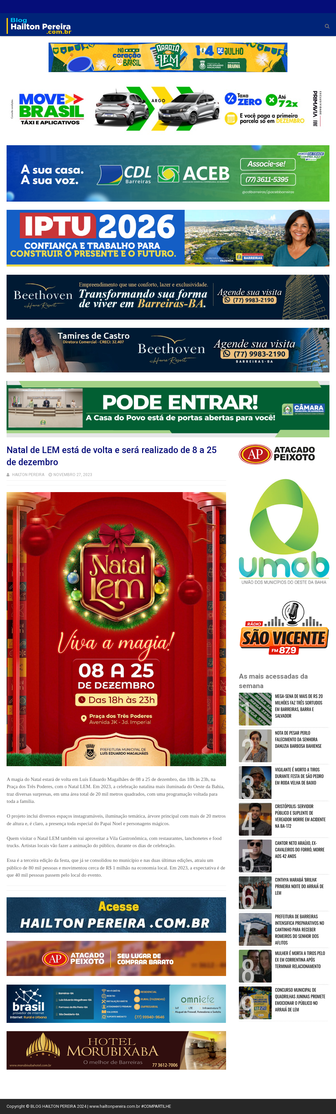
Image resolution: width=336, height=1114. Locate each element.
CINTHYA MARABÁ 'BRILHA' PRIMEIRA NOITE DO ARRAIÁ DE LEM (299, 886)
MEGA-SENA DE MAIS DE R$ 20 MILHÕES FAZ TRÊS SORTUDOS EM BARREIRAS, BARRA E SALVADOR (299, 706)
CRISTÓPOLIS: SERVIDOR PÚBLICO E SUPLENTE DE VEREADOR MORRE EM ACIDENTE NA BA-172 (300, 816)
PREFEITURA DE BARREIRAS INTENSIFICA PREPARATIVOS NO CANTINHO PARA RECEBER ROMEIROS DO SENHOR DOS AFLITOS (299, 929)
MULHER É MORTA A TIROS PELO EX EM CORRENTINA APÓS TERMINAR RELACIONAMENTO (300, 959)
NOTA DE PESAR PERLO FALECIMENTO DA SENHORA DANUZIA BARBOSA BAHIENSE (298, 739)
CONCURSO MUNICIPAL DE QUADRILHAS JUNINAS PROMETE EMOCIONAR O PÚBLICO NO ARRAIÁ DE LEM (300, 999)
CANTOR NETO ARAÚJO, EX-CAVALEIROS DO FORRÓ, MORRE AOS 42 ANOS (300, 849)
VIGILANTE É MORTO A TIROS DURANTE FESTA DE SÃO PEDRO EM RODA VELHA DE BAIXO (299, 776)
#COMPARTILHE (156, 1106)
